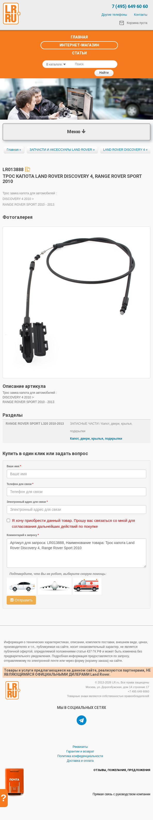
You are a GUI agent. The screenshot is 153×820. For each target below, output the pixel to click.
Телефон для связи (20, 484)
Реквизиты (80, 747)
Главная (79, 37)
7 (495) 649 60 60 (130, 6)
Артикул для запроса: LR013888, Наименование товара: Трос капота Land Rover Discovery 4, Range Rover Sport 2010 (76, 553)
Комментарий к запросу (23, 535)
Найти (104, 72)
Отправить (21, 600)
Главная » (14, 150)
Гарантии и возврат (80, 751)
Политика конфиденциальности (80, 756)
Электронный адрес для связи (27, 501)
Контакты (140, 14)
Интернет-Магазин (79, 45)
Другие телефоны (114, 14)
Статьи (79, 53)
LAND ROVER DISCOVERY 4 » (125, 150)
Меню (76, 131)
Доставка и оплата (80, 761)
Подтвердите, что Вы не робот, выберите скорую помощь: (58, 574)
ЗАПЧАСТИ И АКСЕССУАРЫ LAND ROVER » (62, 150)
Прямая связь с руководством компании (121, 794)
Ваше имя (14, 466)
